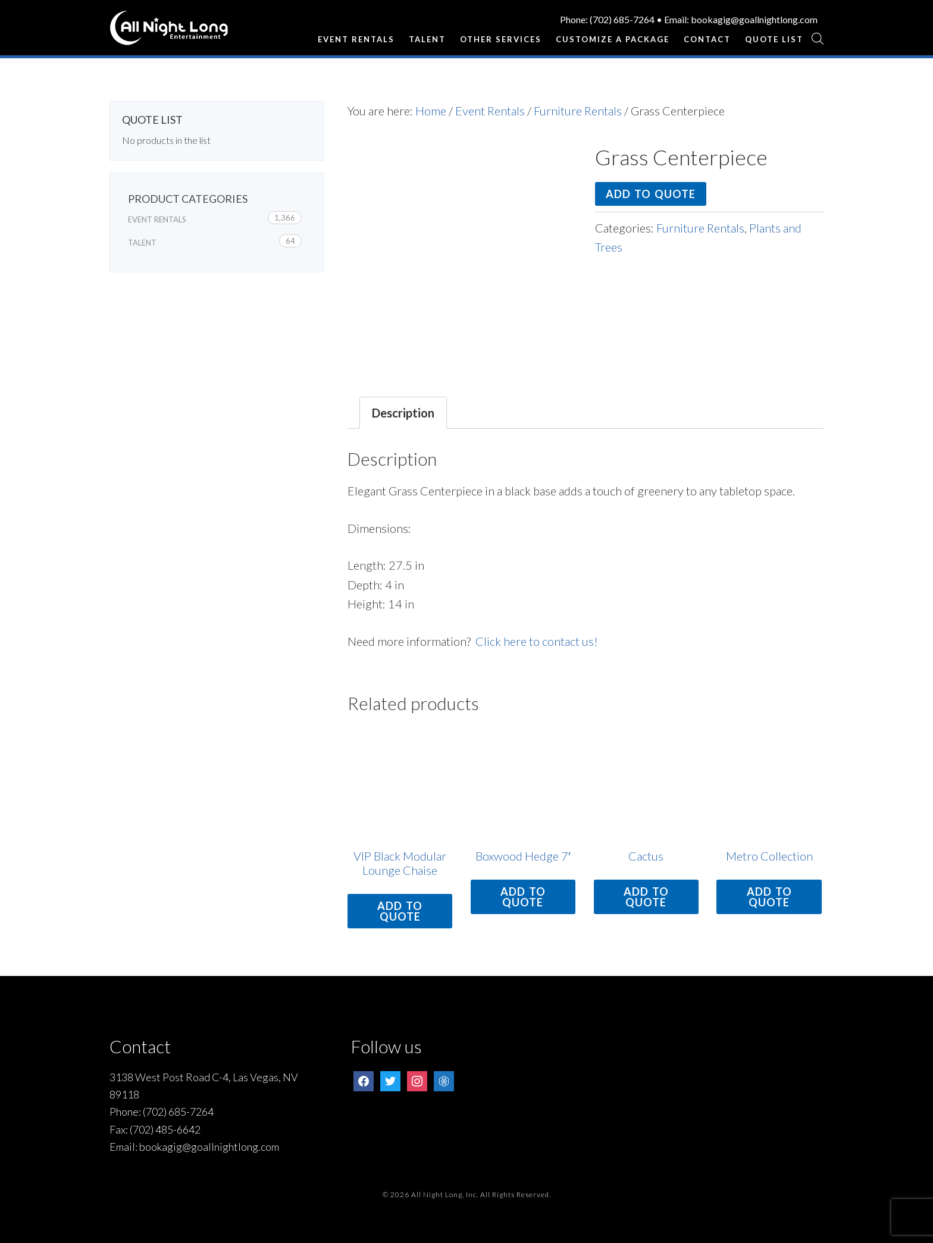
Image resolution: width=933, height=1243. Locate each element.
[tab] (403, 413)
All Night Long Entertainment (168, 32)
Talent (142, 242)
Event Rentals (490, 110)
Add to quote (651, 193)
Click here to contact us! (536, 641)
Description (403, 413)
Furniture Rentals (578, 110)
